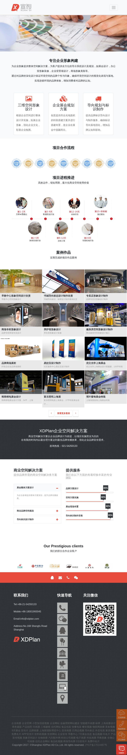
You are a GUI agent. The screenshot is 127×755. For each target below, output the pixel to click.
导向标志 (89, 730)
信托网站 (56, 727)
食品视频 (97, 734)
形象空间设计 (30, 737)
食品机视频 (56, 741)
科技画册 (91, 737)
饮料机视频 (40, 734)
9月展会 (16, 730)
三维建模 (45, 727)
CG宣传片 (81, 741)
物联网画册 (99, 727)
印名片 (106, 734)
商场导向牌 (69, 741)
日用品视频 (78, 730)
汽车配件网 (54, 737)
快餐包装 (76, 727)
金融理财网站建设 (70, 723)
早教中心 (73, 734)
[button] (19, 567)
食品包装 (66, 727)
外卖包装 (100, 730)
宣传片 (24, 730)
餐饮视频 (87, 727)
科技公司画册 (68, 737)
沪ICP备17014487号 (96, 745)
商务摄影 (17, 727)
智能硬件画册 (87, 723)
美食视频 (110, 727)
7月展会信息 (85, 734)
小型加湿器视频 (40, 723)
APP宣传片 (28, 734)
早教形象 (102, 737)
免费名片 (16, 734)
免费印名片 (94, 741)
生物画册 (43, 737)
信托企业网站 (42, 741)
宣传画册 (66, 730)
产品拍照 (27, 727)
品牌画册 (34, 730)
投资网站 (52, 734)
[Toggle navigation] (113, 8)
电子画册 (81, 737)
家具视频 (110, 730)
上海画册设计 (108, 723)
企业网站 (55, 723)
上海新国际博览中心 (50, 730)
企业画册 (16, 723)
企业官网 (27, 723)
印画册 (36, 727)
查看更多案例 (63, 413)
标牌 (97, 723)
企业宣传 (62, 734)
